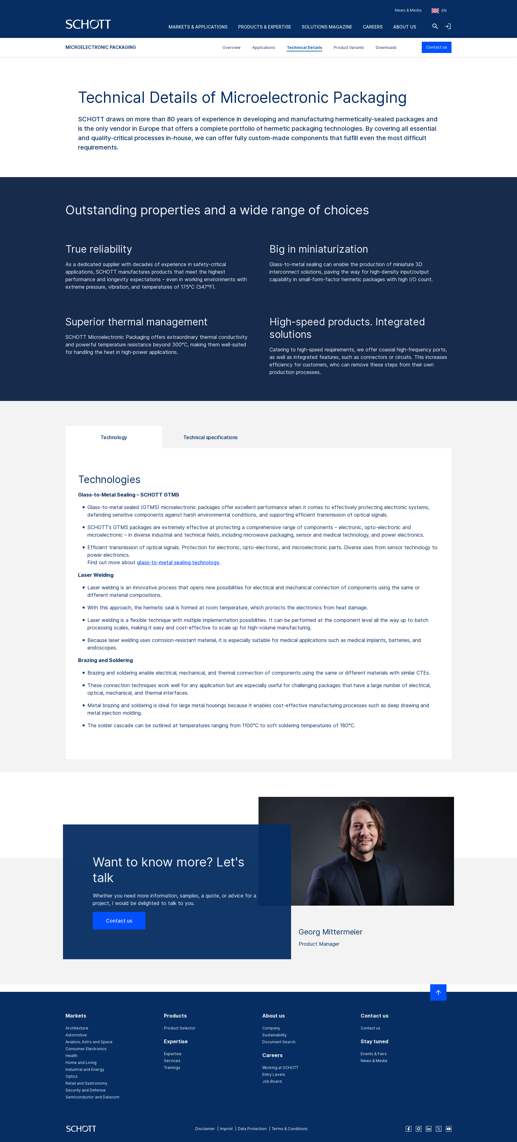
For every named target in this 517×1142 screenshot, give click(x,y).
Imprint (226, 1128)
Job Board (272, 1081)
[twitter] (438, 1129)
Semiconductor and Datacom (92, 1097)
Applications (263, 47)
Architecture (76, 1028)
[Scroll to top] (438, 992)
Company (271, 1028)
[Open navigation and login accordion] (448, 26)
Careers (373, 26)
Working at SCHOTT (280, 1067)
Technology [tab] (114, 437)
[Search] (435, 26)
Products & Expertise (264, 26)
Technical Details (304, 47)
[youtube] (449, 1129)
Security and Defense (85, 1090)
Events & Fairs (374, 1053)
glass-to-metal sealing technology (178, 562)
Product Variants (349, 47)
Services (172, 1060)
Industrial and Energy (84, 1069)
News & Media (408, 10)
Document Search (278, 1041)
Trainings (172, 1067)
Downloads (386, 47)
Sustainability (274, 1035)
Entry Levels (273, 1074)
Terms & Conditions (290, 1128)
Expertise (172, 1053)
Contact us (436, 47)
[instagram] (418, 1129)
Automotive (76, 1035)
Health (71, 1055)
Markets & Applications (198, 26)
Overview (231, 47)
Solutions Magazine (327, 26)
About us (404, 26)
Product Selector (180, 1028)
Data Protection (252, 1128)
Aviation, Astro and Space (88, 1041)
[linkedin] (428, 1129)
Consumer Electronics (86, 1048)
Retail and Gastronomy (86, 1083)
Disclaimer (205, 1128)
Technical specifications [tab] (210, 437)
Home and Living (81, 1062)
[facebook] (408, 1129)
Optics (71, 1076)
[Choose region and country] (438, 10)
